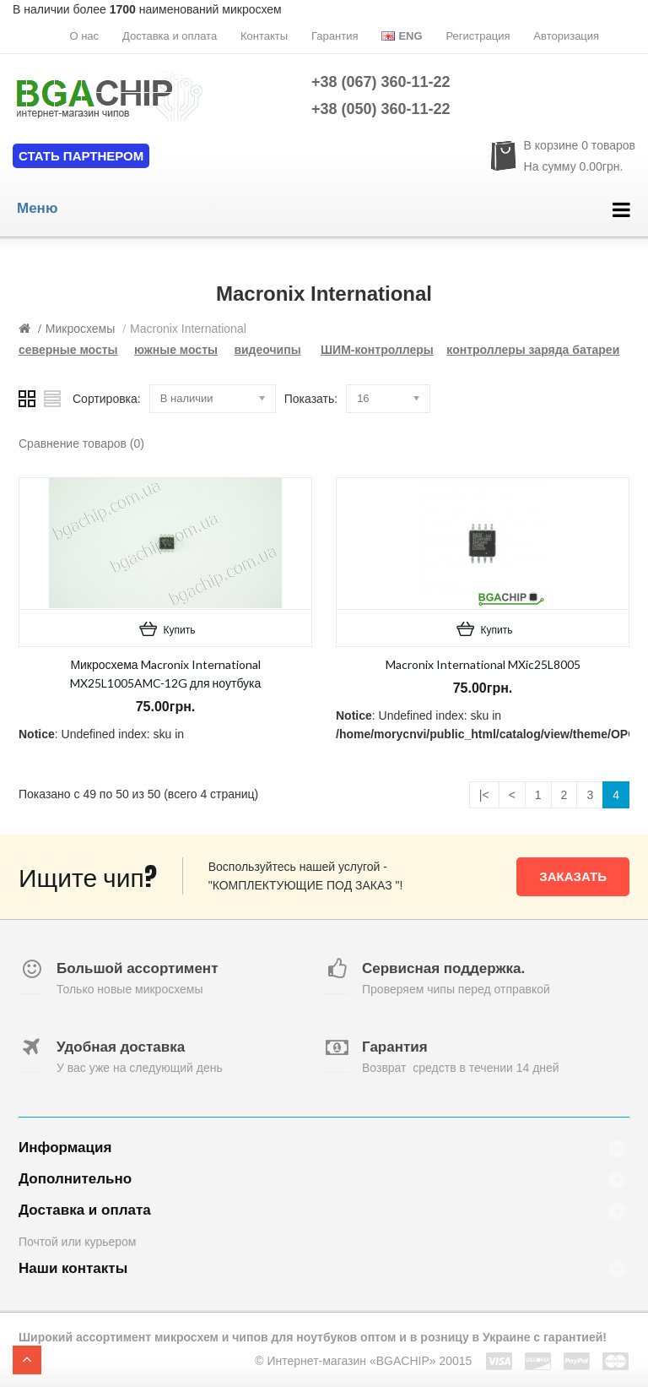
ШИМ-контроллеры (377, 349)
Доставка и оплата (169, 36)
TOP (27, 1360)
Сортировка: (107, 398)
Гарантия (334, 36)
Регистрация (478, 36)
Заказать (573, 876)
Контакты (264, 36)
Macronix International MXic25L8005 (483, 664)
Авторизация (566, 36)
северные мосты (68, 349)
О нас (84, 36)
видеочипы (267, 349)
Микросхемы (81, 328)
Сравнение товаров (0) (81, 443)
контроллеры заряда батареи (532, 349)
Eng (401, 36)
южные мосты (176, 349)
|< (484, 795)
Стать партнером (81, 156)
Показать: (311, 398)
